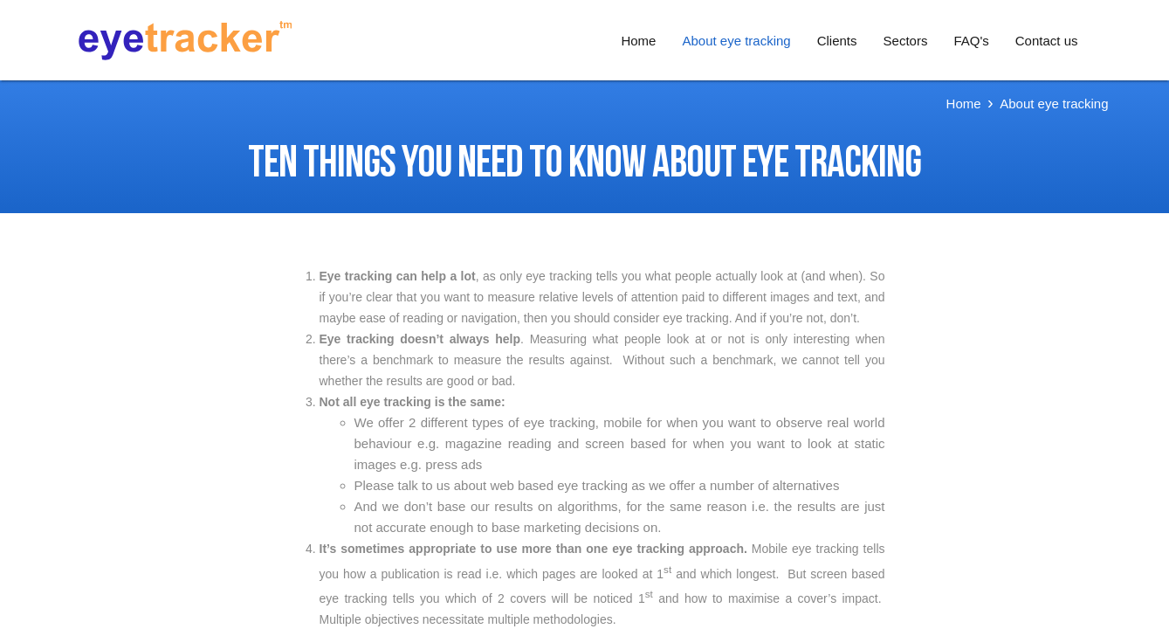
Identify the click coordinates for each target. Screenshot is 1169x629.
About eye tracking (736, 40)
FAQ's (970, 40)
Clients (837, 40)
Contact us (1046, 40)
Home (638, 40)
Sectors (906, 40)
